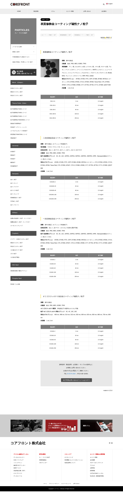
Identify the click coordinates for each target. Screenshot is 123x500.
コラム (53, 11)
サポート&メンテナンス (96, 462)
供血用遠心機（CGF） (20, 470)
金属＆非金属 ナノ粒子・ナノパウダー (20, 218)
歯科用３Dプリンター (19, 465)
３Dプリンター (43, 462)
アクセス (92, 465)
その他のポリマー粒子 (16, 250)
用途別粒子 (13, 138)
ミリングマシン (18, 462)
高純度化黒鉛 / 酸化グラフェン (18, 270)
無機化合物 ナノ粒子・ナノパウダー (20, 222)
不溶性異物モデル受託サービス (21, 57)
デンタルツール (18, 476)
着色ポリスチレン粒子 (16, 92)
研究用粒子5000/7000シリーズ (18, 134)
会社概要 (92, 460)
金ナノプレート (14, 205)
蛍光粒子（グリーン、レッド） (18, 127)
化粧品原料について (70, 462)
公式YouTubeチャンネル (96, 473)
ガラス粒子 (13, 253)
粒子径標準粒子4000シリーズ (18, 112)
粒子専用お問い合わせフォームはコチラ (76, 380)
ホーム (45, 483)
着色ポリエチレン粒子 (16, 242)
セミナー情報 (70, 11)
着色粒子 (12, 155)
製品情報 (36, 11)
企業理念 (92, 468)
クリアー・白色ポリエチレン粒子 (19, 239)
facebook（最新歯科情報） (97, 476)
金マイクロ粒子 (14, 190)
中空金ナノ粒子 (14, 201)
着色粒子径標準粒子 (15, 123)
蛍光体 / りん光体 (15, 284)
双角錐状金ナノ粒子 (15, 197)
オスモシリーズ (69, 457)
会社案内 (104, 11)
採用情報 (92, 470)
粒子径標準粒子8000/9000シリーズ (19, 120)
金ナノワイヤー (14, 186)
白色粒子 (12, 151)
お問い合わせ (87, 11)
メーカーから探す (24, 46)
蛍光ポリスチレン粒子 (16, 95)
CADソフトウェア (18, 460)
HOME (19, 11)
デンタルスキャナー (19, 457)
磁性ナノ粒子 (45, 19)
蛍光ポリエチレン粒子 (16, 246)
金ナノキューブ (14, 194)
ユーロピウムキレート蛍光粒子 (18, 130)
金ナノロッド (14, 183)
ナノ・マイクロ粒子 (44, 457)
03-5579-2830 (71, 373)
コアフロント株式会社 (28, 443)
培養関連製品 (42, 460)
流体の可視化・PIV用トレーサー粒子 (23, 62)
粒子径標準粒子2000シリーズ (18, 116)
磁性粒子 (12, 162)
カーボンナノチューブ (16, 225)
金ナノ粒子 (13, 179)
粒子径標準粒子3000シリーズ (18, 109)
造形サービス (17, 468)
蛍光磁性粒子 (14, 166)
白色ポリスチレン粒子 (16, 88)
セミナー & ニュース (66, 483)
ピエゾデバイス (18, 473)
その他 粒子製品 (14, 257)
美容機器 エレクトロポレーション (74, 460)
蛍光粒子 (12, 158)
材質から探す (24, 51)
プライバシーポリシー (54, 483)
